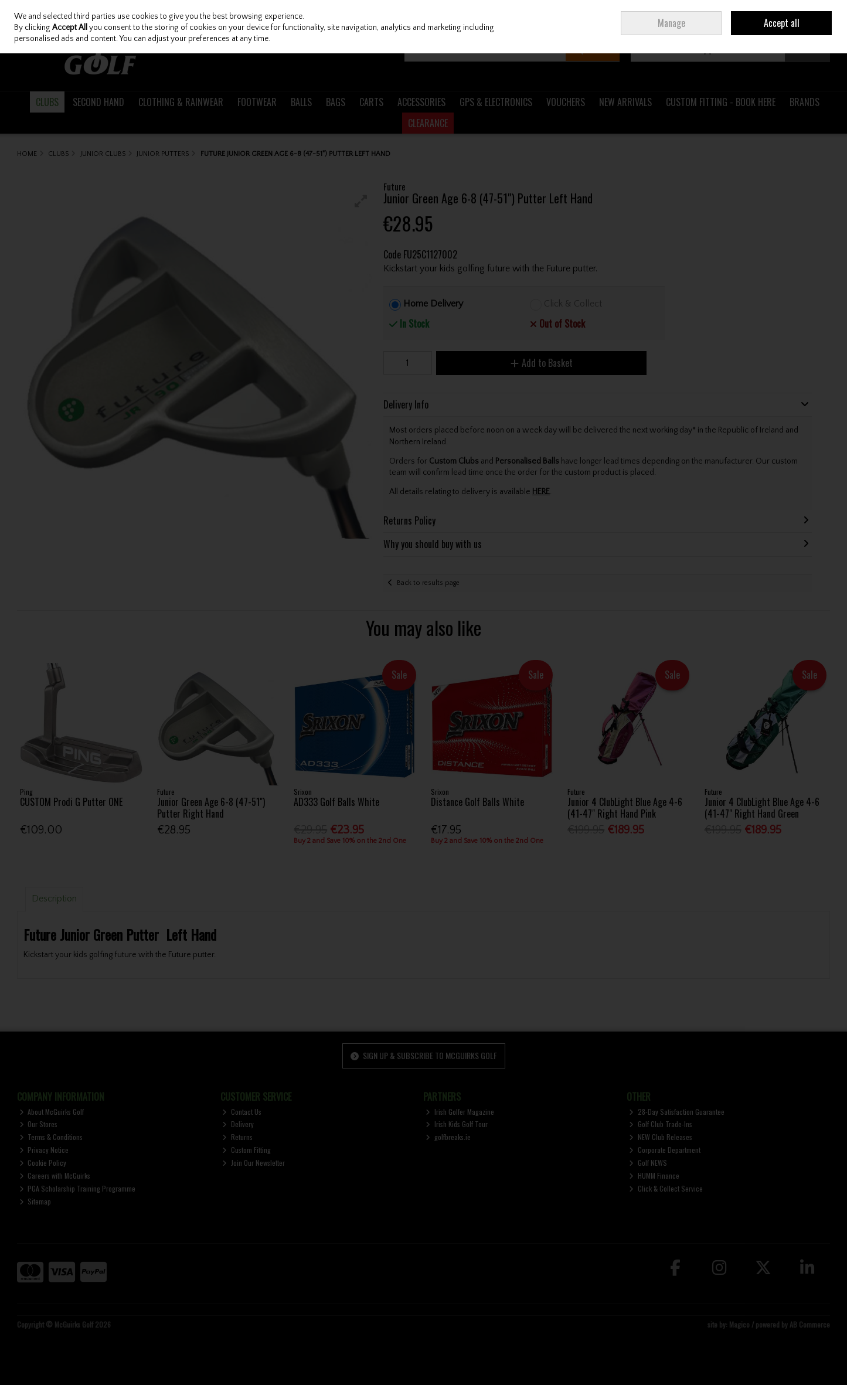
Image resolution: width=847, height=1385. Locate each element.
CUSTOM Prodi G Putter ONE (71, 802)
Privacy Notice (44, 1150)
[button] (361, 201)
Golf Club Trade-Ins (660, 1124)
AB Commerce (810, 1324)
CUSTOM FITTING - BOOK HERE (720, 102)
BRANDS (804, 102)
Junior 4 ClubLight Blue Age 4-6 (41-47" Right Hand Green (762, 807)
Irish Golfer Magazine (460, 1112)
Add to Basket (542, 363)
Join (760, 18)
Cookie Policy (43, 1163)
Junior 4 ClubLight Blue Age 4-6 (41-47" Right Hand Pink (624, 807)
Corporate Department (664, 1150)
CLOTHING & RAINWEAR (180, 102)
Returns (237, 1137)
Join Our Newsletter (253, 1163)
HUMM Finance (654, 1175)
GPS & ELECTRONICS (496, 102)
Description (54, 898)
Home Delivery (433, 303)
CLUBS (47, 102)
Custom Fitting (246, 1150)
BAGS (335, 102)
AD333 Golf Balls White (336, 802)
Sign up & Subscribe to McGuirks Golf (424, 1055)
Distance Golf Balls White (477, 802)
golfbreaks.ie (448, 1137)
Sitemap (35, 1201)
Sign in (736, 18)
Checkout (807, 49)
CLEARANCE (428, 123)
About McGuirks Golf (51, 1112)
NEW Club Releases (660, 1137)
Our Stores (38, 1124)
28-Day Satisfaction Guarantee (676, 1112)
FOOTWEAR (257, 102)
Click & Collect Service (666, 1188)
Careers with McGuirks (55, 1175)
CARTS (371, 102)
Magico (739, 1324)
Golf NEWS (648, 1163)
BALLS (301, 102)
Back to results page (428, 583)
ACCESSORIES (421, 102)
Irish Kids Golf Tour (457, 1124)
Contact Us (241, 1112)
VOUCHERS (565, 102)
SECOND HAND (98, 102)
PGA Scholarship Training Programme (77, 1188)
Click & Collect (573, 303)
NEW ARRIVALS (625, 102)
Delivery (238, 1124)
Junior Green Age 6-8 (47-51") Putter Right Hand (211, 807)
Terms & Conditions (51, 1137)
